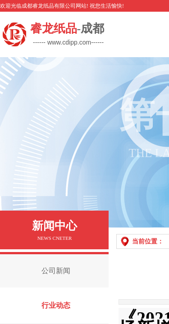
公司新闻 (55, 270)
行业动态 (55, 305)
